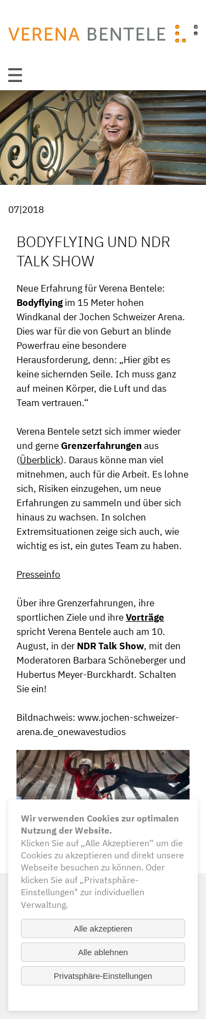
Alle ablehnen (103, 952)
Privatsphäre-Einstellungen (103, 975)
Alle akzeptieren (103, 928)
